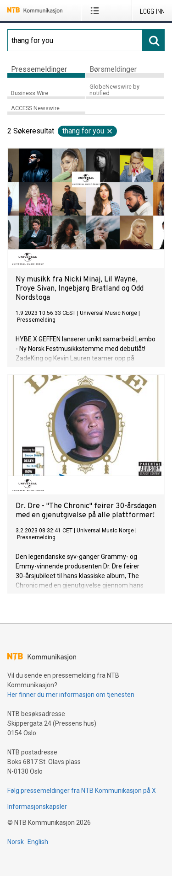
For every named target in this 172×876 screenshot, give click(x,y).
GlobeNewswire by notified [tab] (114, 89)
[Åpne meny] (96, 10)
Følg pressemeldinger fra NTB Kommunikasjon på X (81, 790)
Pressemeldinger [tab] (39, 69)
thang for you (87, 131)
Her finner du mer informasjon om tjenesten (70, 694)
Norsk (15, 841)
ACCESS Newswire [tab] (35, 108)
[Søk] (75, 40)
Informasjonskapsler (37, 806)
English (38, 841)
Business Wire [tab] (29, 93)
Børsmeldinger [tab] (113, 69)
